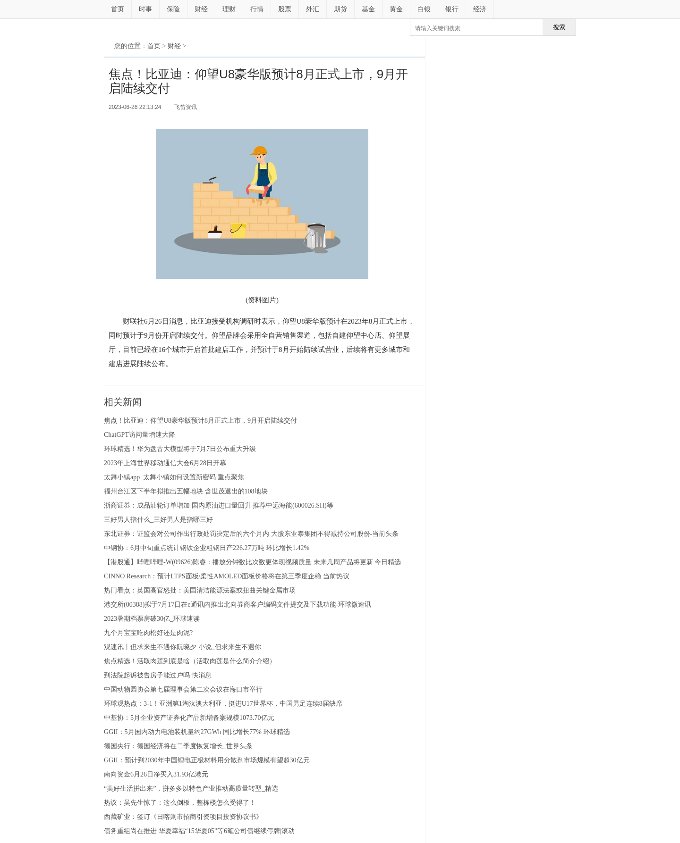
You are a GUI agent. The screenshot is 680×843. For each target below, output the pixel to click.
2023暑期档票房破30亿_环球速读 (152, 618)
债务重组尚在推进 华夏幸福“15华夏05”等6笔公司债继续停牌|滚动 (199, 831)
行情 (257, 9)
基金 (368, 9)
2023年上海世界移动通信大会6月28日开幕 (165, 463)
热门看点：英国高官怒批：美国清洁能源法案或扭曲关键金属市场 (200, 590)
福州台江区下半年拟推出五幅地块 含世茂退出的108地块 (186, 491)
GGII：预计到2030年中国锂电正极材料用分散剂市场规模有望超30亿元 (207, 760)
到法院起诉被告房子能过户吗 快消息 (158, 675)
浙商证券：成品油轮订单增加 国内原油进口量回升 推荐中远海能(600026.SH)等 (218, 505)
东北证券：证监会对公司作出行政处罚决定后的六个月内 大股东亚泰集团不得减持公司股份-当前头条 (251, 533)
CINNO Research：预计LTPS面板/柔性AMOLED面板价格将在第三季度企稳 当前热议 (226, 576)
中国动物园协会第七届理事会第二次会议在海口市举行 (183, 689)
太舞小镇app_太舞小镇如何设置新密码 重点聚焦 (174, 477)
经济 (479, 9)
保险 (173, 9)
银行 (452, 9)
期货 (340, 9)
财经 (201, 9)
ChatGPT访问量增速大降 (139, 434)
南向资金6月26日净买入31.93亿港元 (156, 774)
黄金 (396, 9)
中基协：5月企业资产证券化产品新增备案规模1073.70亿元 (189, 717)
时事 (145, 9)
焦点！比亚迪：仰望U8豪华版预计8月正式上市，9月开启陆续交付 (200, 420)
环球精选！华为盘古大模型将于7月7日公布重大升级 (180, 448)
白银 (424, 9)
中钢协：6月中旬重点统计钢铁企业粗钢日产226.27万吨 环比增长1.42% (206, 547)
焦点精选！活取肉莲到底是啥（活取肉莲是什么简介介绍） (190, 661)
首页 (117, 9)
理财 (229, 9)
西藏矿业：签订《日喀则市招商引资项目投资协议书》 (183, 816)
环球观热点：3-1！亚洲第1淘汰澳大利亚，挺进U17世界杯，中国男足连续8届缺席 (223, 703)
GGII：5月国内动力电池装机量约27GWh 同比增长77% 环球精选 (197, 731)
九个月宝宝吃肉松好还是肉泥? (148, 632)
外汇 (312, 9)
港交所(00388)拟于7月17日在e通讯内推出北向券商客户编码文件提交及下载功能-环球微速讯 (237, 604)
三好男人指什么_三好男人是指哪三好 (158, 519)
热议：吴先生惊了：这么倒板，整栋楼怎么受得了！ (180, 802)
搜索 (559, 27)
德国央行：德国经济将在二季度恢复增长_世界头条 (178, 746)
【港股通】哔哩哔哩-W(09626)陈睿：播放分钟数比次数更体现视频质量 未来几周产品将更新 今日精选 (252, 562)
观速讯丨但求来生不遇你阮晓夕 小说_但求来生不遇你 (182, 647)
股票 (284, 9)
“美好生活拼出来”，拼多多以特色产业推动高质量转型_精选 (191, 788)
